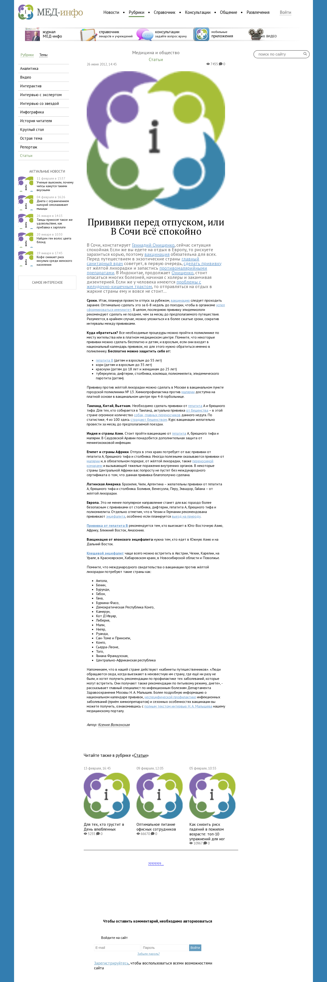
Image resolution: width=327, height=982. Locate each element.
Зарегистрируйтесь (111, 963)
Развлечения (258, 12)
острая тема (31, 138)
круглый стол (32, 129)
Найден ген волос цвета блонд (54, 238)
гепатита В (104, 360)
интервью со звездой (39, 103)
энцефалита (115, 516)
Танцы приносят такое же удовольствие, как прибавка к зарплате (55, 221)
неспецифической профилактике (170, 697)
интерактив (31, 85)
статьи (26, 155)
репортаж (28, 147)
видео (25, 77)
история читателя (36, 120)
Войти (285, 12)
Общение (228, 12)
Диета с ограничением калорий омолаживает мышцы (53, 203)
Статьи (140, 755)
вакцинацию (180, 300)
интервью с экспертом (41, 94)
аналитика (29, 68)
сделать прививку (202, 263)
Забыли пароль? (148, 953)
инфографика (32, 112)
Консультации (198, 12)
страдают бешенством (149, 419)
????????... (156, 863)
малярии (188, 391)
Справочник (164, 12)
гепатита (195, 405)
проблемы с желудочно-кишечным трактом (144, 284)
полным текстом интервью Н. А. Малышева (178, 706)
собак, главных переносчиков (157, 415)
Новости (111, 12)
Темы (43, 55)
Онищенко (182, 273)
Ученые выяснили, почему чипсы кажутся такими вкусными (55, 184)
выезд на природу (186, 516)
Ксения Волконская (114, 724)
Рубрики (136, 12)
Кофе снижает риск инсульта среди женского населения (54, 259)
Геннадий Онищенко (153, 245)
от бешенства (197, 410)
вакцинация (156, 254)
